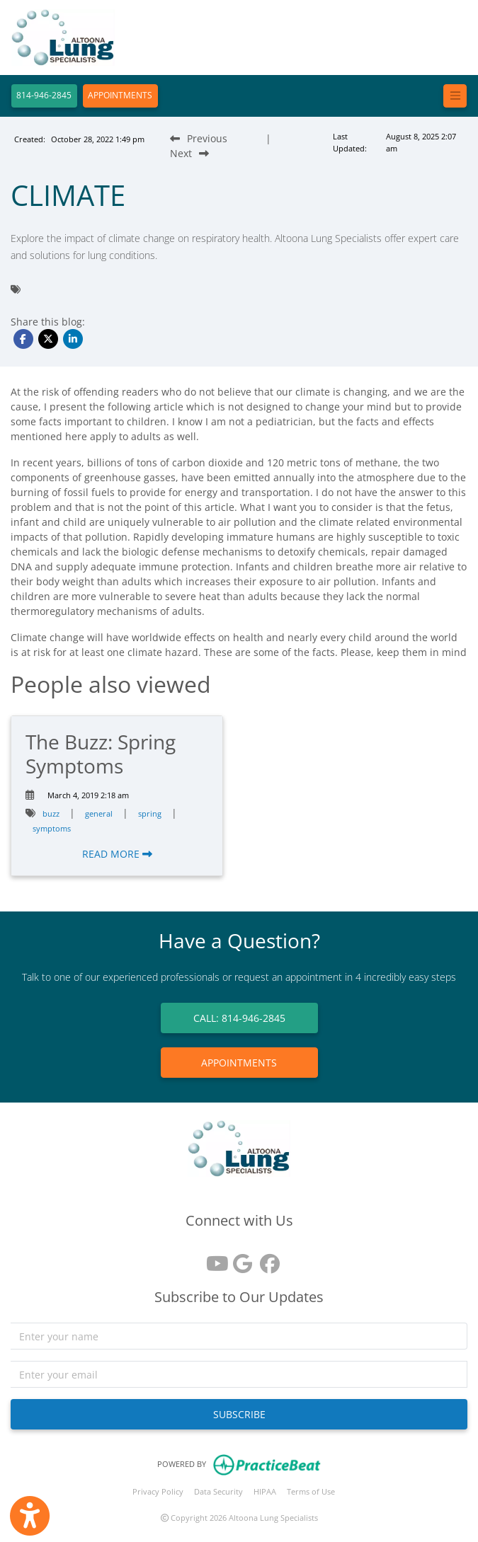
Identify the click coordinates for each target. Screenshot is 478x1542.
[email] (239, 1374)
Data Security (218, 1491)
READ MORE (117, 854)
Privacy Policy (157, 1491)
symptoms (52, 828)
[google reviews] (239, 1258)
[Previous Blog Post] (198, 138)
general (99, 813)
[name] (239, 1336)
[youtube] (212, 1258)
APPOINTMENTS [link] (239, 1062)
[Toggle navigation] (455, 96)
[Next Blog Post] (189, 153)
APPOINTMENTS (120, 95)
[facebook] (266, 1258)
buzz (50, 813)
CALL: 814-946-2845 (239, 1018)
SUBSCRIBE (239, 1414)
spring (149, 813)
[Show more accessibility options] (30, 1515)
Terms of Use (311, 1491)
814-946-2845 (44, 95)
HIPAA (265, 1491)
